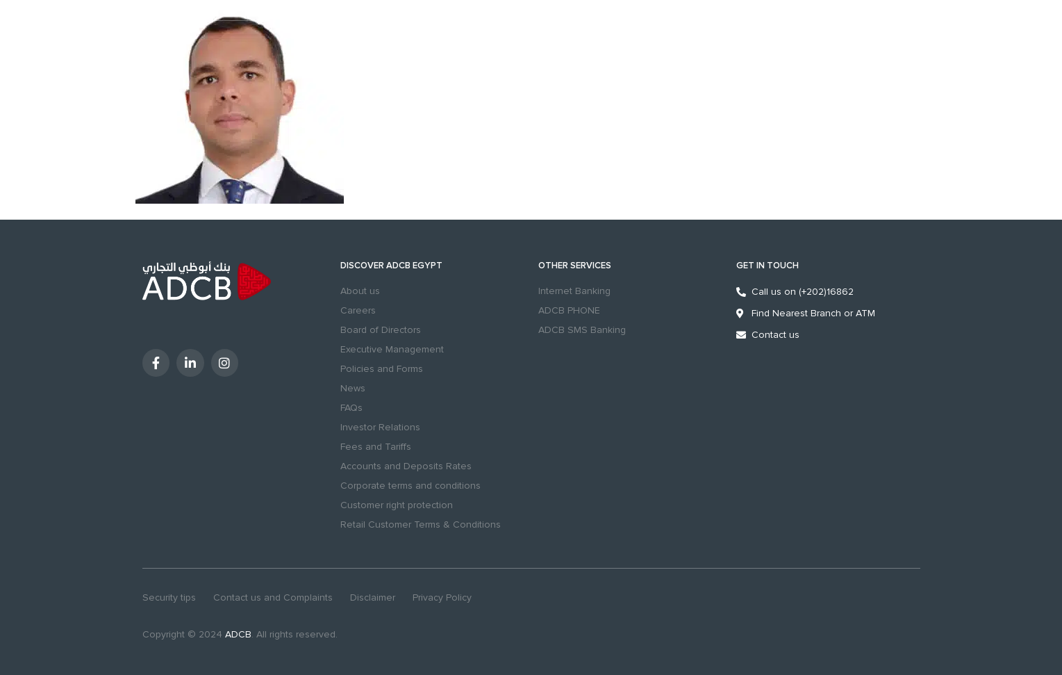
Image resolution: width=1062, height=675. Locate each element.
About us (360, 291)
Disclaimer (372, 597)
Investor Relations (380, 427)
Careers (358, 310)
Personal (153, 9)
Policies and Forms (381, 369)
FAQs (351, 408)
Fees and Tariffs (375, 447)
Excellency (252, 9)
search (671, 52)
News (352, 388)
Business (200, 9)
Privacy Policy (442, 597)
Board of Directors (380, 330)
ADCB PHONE (569, 310)
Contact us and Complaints (273, 597)
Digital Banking (856, 53)
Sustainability (311, 9)
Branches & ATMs (712, 52)
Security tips (169, 597)
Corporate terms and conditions (410, 485)
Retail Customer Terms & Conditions (420, 524)
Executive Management (392, 349)
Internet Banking (574, 291)
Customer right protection (396, 505)
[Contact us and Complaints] (750, 52)
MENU (146, 61)
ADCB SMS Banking (582, 330)
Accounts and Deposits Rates (406, 466)
